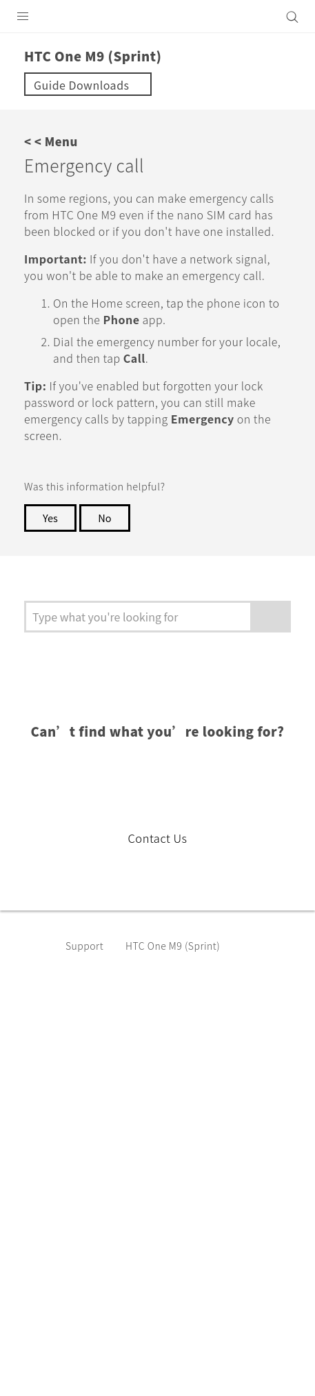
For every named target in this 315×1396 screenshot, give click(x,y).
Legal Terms (45, 1334)
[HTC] (157, 16)
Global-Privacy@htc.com (161, 1368)
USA (166, 1090)
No (107, 551)
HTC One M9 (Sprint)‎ (182, 979)
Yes (51, 551)
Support (86, 979)
